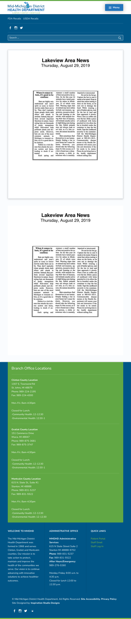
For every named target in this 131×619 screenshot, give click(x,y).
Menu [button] (116, 7)
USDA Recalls (30, 18)
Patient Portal (98, 538)
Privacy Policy (109, 599)
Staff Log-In (97, 546)
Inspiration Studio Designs (45, 603)
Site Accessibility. (91, 599)
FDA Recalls (14, 18)
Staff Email (96, 542)
